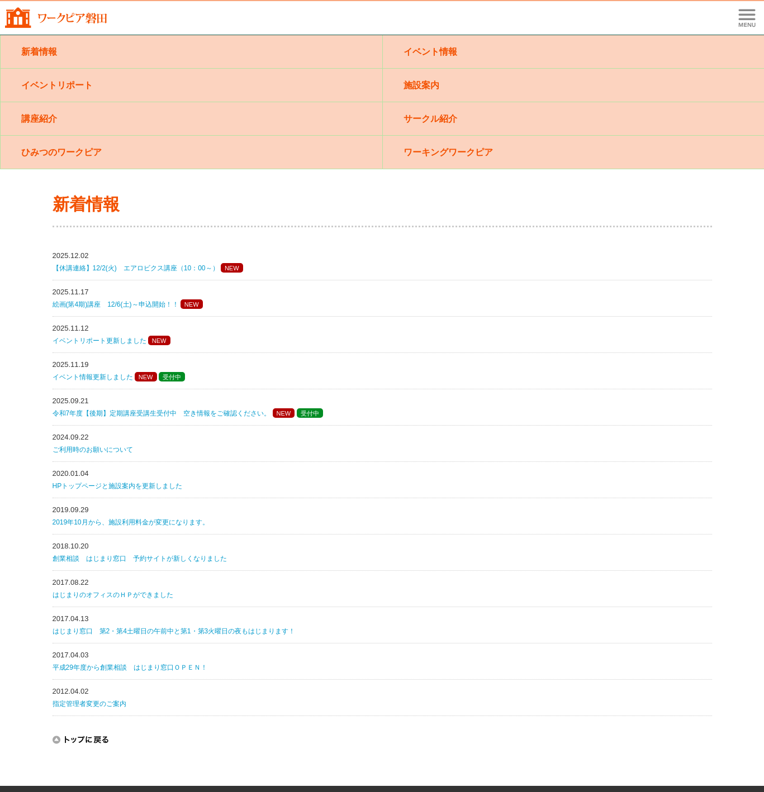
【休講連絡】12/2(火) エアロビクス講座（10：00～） (136, 268)
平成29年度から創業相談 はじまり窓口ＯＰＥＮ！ (130, 667)
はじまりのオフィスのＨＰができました (113, 595)
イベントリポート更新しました (99, 341)
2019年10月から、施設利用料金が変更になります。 (131, 522)
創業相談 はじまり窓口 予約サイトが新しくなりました (140, 558)
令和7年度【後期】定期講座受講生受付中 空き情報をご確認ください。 (162, 413)
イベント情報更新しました (93, 377)
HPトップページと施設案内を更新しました (118, 486)
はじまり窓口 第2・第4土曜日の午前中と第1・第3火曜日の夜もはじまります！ (174, 631)
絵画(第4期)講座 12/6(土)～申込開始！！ (116, 304)
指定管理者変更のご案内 (89, 704)
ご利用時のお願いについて (93, 450)
